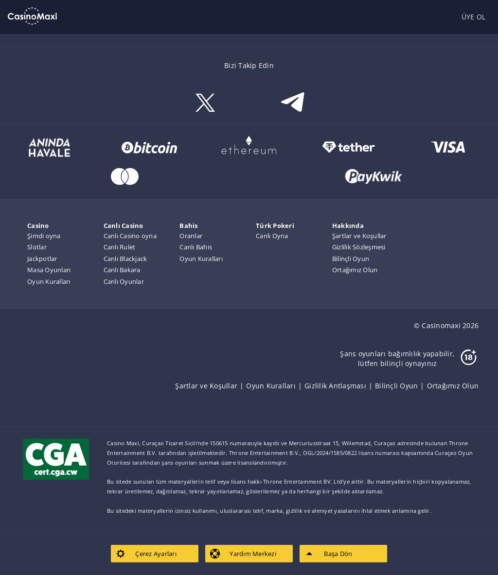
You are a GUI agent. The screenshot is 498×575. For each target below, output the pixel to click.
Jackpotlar (42, 258)
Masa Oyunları (49, 269)
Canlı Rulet (120, 247)
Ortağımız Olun (355, 269)
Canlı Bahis (195, 247)
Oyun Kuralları (49, 281)
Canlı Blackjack (125, 258)
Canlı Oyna (272, 235)
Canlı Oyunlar (124, 281)
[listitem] (210, 385)
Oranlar (190, 235)
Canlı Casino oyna (130, 235)
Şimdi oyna (44, 235)
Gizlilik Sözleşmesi (359, 247)
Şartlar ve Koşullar (359, 235)
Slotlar (37, 247)
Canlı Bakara (122, 269)
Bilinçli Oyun (350, 258)
